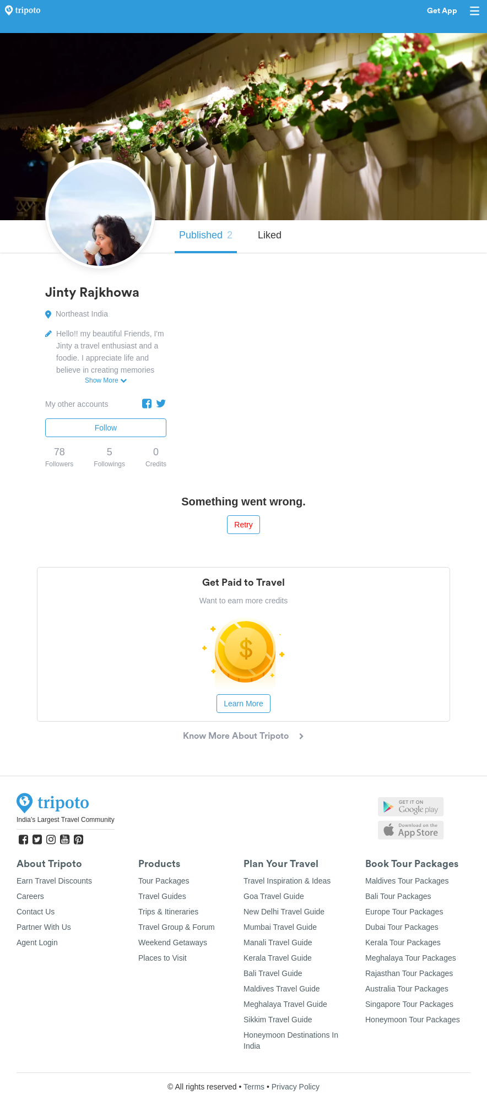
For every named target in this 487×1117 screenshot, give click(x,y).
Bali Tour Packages (398, 896)
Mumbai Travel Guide (280, 927)
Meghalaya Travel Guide (285, 1004)
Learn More (243, 703)
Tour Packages (164, 880)
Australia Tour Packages (406, 988)
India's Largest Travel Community (66, 820)
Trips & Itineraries (168, 911)
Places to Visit (162, 957)
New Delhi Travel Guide (284, 911)
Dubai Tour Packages (402, 927)
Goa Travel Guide (274, 896)
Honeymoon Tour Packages (412, 1019)
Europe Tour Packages (404, 911)
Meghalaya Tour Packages (410, 957)
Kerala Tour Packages (403, 942)
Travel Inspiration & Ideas (287, 880)
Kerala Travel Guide (278, 957)
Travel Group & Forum (176, 927)
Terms (254, 1086)
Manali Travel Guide (278, 942)
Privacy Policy (296, 1086)
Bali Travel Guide (273, 973)
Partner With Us (44, 927)
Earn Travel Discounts (54, 880)
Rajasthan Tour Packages (409, 973)
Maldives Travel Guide (282, 988)
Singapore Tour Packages (409, 1004)
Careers (30, 896)
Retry (243, 524)
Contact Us (36, 911)
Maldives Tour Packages (406, 880)
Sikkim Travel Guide (278, 1019)
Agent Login (37, 942)
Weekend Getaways (172, 942)
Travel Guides (162, 896)
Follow (106, 427)
